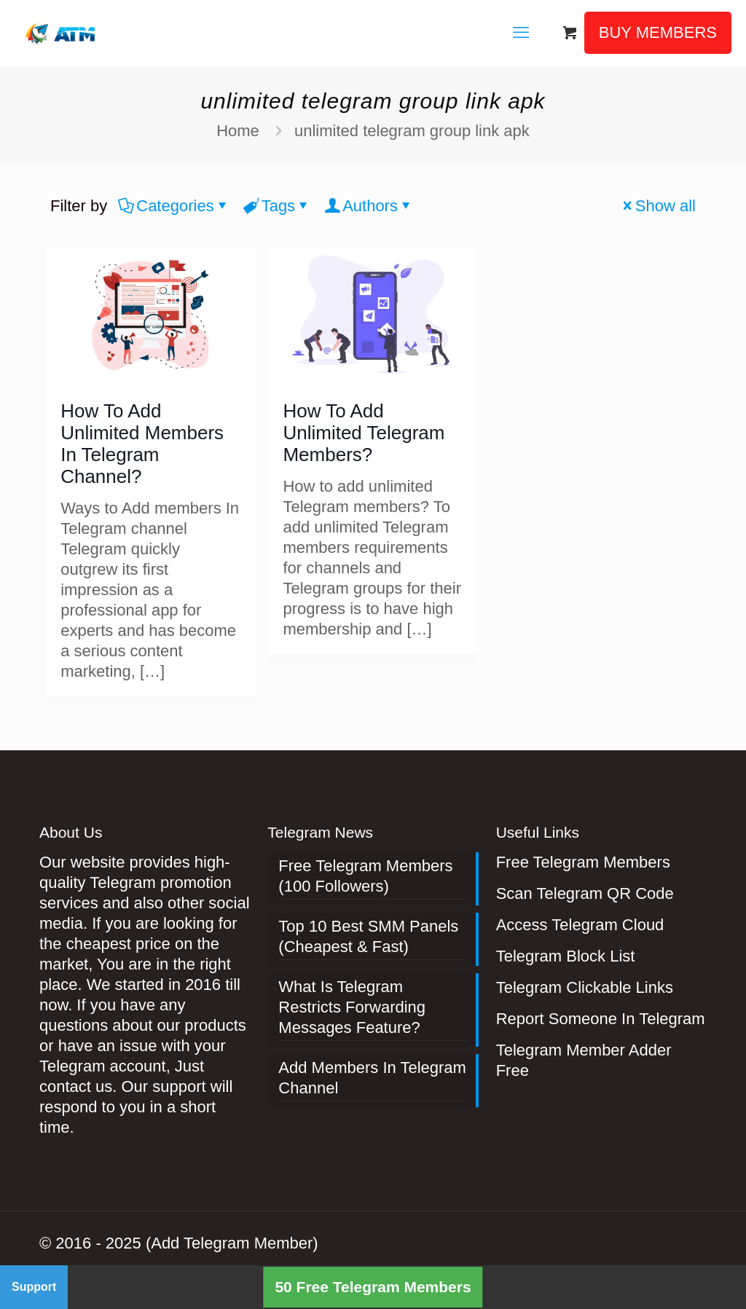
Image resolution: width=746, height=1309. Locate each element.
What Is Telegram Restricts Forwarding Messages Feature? (351, 1007)
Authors (369, 206)
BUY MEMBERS (658, 32)
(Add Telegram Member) (232, 1243)
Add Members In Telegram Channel (372, 1077)
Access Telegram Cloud (580, 925)
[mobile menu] (521, 32)
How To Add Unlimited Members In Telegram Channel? (142, 443)
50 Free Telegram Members (373, 1286)
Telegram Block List (565, 956)
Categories (173, 206)
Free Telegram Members (583, 862)
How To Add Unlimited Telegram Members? (363, 432)
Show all (657, 206)
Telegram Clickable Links (584, 987)
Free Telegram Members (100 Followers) (365, 876)
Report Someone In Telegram (600, 1019)
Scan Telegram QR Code (585, 893)
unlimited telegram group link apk (412, 131)
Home (237, 131)
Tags (277, 206)
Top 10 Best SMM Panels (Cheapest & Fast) (368, 936)
